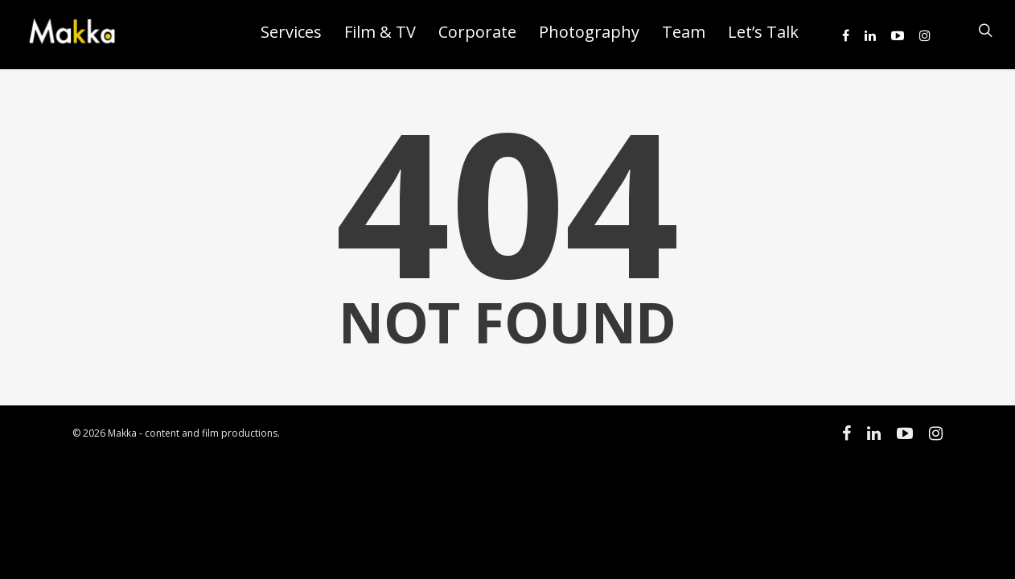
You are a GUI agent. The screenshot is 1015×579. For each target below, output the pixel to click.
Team (683, 32)
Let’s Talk (763, 32)
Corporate (477, 32)
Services (291, 32)
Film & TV (380, 32)
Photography (589, 32)
